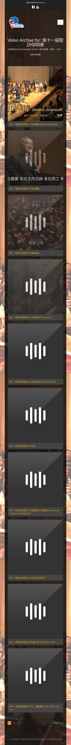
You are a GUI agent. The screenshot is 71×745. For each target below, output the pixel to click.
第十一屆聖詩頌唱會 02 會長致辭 (24, 188)
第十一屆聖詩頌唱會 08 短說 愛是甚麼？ (27, 577)
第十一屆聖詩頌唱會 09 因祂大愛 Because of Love (32, 642)
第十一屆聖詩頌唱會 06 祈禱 (22, 446)
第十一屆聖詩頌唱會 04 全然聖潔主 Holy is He (30, 317)
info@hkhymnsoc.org (35, 2)
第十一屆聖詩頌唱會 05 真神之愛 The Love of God (32, 381)
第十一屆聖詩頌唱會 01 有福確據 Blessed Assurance (33, 124)
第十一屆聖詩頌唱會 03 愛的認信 (24, 253)
